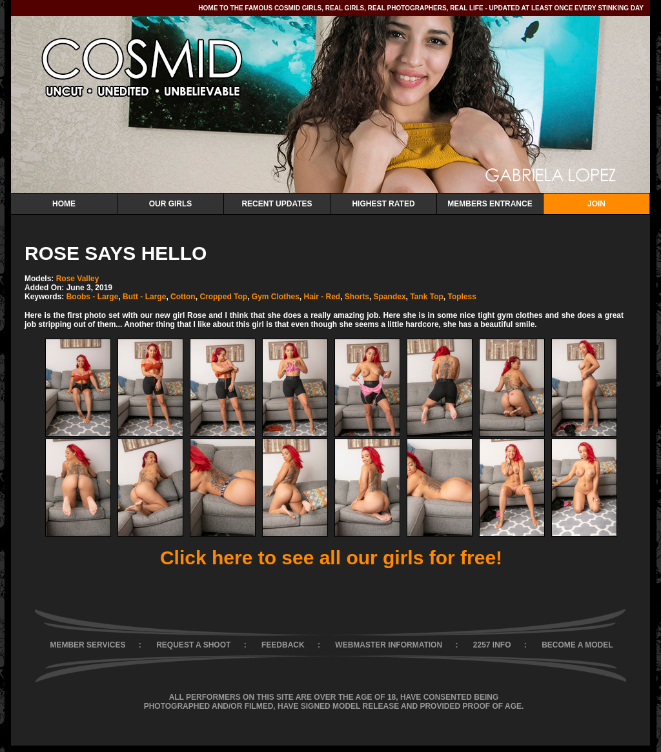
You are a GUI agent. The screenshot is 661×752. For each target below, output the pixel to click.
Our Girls (170, 203)
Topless (461, 296)
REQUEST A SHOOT (193, 644)
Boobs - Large (92, 296)
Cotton (183, 296)
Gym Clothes (276, 296)
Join (596, 203)
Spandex (390, 296)
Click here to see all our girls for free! (331, 557)
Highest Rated (383, 203)
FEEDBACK (283, 644)
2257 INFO (492, 644)
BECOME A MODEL (577, 644)
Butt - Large (144, 296)
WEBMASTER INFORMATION (388, 644)
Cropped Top (223, 296)
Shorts (357, 296)
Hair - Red (322, 296)
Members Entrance (489, 203)
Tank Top (426, 296)
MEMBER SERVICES (87, 644)
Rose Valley (77, 278)
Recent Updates (276, 203)
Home (64, 203)
